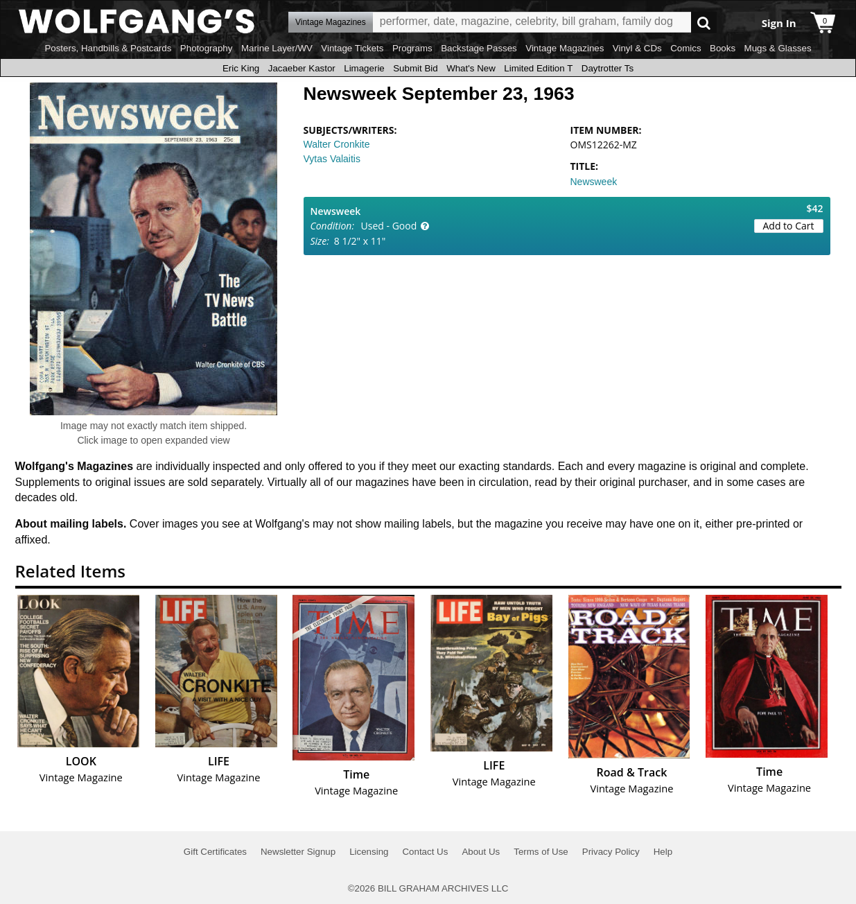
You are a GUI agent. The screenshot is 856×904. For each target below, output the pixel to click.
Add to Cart (788, 225)
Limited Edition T (538, 68)
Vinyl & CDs (637, 48)
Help (663, 851)
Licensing (368, 851)
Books (722, 48)
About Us (481, 851)
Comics (685, 48)
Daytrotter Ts (608, 68)
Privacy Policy (611, 851)
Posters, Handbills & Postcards (107, 48)
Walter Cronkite (337, 144)
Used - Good (389, 225)
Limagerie (364, 68)
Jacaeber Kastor (301, 68)
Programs (412, 48)
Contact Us (425, 851)
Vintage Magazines (564, 48)
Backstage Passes (479, 48)
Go (704, 22)
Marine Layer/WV (277, 48)
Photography (206, 48)
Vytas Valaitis (332, 158)
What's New (471, 68)
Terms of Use (541, 851)
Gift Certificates (215, 851)
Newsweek (594, 181)
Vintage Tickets (352, 48)
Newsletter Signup (298, 851)
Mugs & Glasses (778, 48)
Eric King (240, 68)
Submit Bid (415, 68)
